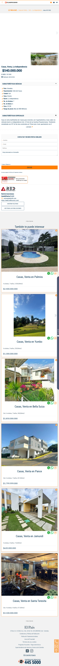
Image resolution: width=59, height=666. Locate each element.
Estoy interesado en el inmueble (29, 153)
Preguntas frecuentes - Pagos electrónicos (29, 645)
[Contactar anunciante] (55, 274)
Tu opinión (58, 333)
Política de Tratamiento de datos (15, 172)
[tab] (29, 84)
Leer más (28, 127)
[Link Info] (29, 282)
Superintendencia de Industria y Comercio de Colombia (29, 647)
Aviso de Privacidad (29, 639)
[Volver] (3, 2)
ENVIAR (29, 167)
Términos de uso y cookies (29, 642)
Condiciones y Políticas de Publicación (29, 634)
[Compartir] (57, 2)
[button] (29, 84)
